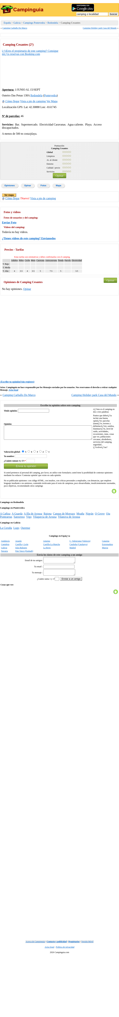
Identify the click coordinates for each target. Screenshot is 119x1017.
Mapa (58, 185)
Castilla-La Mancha (51, 571)
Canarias (105, 567)
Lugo (16, 554)
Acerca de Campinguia (35, 970)
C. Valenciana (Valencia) (80, 567)
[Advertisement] (90, 63)
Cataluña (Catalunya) (78, 571)
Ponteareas (6, 543)
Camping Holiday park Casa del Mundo (100, 28)
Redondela (53, 22)
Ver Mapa (52, 101)
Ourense (25, 554)
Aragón (18, 567)
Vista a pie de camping (33, 101)
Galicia (16, 22)
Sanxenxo (19, 543)
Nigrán (89, 540)
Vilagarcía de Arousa (45, 543)
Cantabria (5, 571)
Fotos (43, 185)
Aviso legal (13, 390)
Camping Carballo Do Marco (14, 28)
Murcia (105, 574)
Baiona (48, 540)
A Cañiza (5, 540)
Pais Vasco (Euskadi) (24, 577)
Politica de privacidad (65, 975)
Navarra (4, 577)
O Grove (100, 540)
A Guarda (17, 540)
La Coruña (6, 554)
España (7, 22)
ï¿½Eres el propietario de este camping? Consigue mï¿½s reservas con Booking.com (30, 52)
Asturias (46, 567)
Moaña (80, 540)
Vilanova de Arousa (69, 543)
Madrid (73, 574)
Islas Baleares (21, 574)
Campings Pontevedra (34, 22)
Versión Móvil (87, 970)
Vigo (29, 543)
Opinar (59, 175)
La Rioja (47, 574)
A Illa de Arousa (33, 540)
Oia (108, 540)
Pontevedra (50, 95)
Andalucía (5, 567)
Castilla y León (21, 571)
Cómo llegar (11, 101)
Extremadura (107, 571)
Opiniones (9, 185)
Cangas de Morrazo (64, 540)
